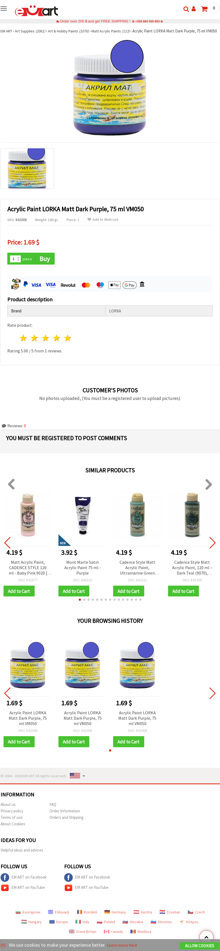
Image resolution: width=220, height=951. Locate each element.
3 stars (45, 343)
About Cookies (13, 830)
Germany (115, 918)
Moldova (140, 937)
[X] (3, 945)
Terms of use (12, 823)
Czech (196, 918)
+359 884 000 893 (147, 21)
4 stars (56, 343)
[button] (80, 606)
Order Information (65, 817)
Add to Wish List (102, 225)
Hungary (31, 928)
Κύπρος (189, 928)
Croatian (170, 918)
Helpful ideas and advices (22, 856)
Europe (58, 928)
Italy (82, 928)
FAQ (53, 810)
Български (27, 918)
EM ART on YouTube (23, 894)
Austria (143, 918)
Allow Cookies (199, 946)
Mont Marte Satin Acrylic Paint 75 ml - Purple (82, 573)
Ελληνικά (58, 918)
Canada (113, 937)
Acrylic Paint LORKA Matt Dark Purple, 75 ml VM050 (28, 724)
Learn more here (123, 945)
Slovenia (161, 928)
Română (87, 918)
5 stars (67, 343)
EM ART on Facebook (24, 883)
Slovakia (133, 928)
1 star (23, 343)
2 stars (34, 343)
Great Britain (82, 937)
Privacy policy (12, 817)
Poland (106, 928)
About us (8, 810)
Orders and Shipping (67, 823)
